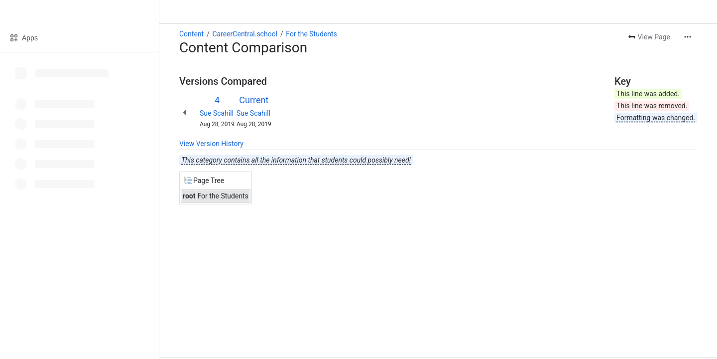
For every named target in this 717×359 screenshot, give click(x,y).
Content (191, 34)
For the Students (311, 34)
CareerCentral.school (244, 34)
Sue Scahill (217, 113)
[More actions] (687, 36)
